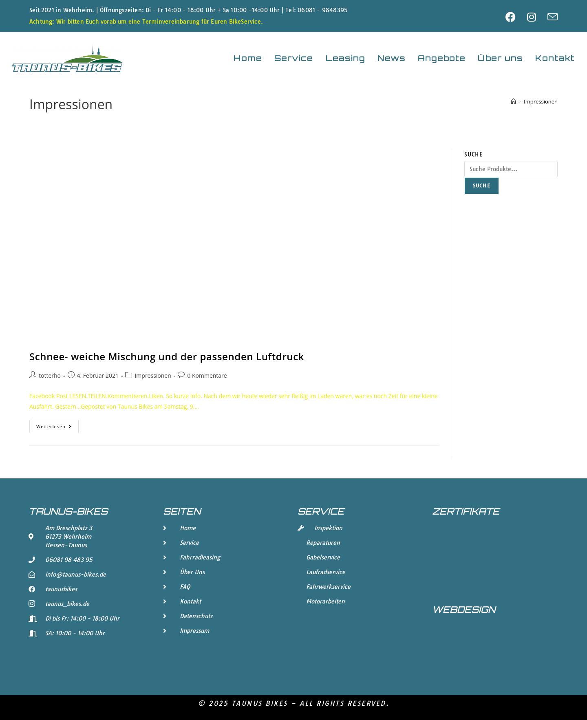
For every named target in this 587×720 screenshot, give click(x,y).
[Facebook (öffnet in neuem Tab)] (516, 17)
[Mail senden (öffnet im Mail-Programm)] (552, 17)
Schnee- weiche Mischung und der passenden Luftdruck (166, 356)
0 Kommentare (207, 375)
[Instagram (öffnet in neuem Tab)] (537, 17)
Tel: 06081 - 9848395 (316, 10)
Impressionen (541, 101)
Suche (473, 154)
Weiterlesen (57, 424)
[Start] (513, 101)
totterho (50, 375)
